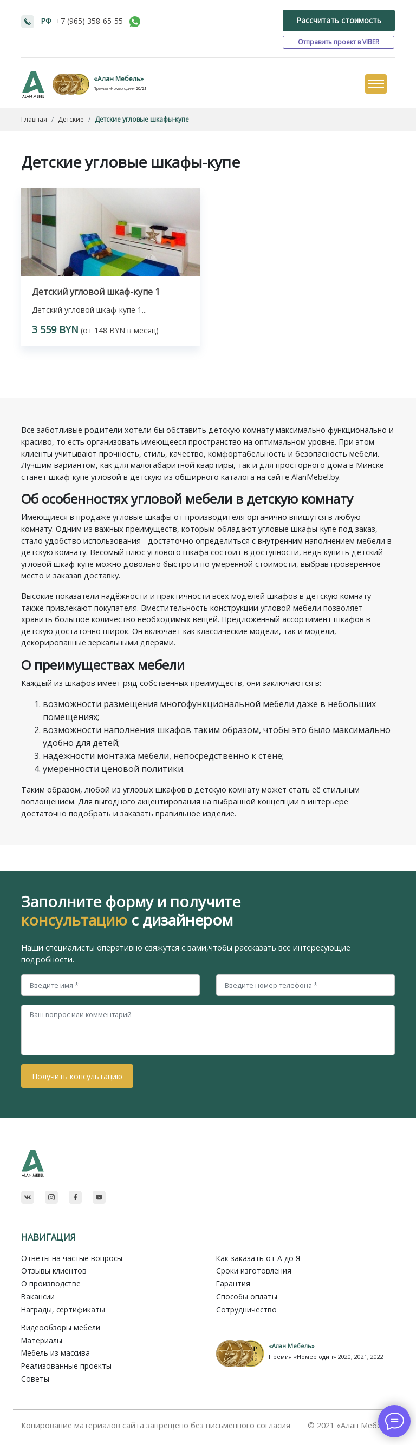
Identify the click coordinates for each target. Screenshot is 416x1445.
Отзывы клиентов (54, 1270)
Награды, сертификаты (63, 1309)
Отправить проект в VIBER (338, 42)
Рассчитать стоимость (338, 20)
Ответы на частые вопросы (71, 1258)
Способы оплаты (246, 1296)
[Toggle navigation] (375, 84)
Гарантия (233, 1283)
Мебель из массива (55, 1353)
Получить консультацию (77, 1076)
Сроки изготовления (253, 1270)
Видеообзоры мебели (60, 1327)
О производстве (51, 1283)
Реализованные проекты (66, 1366)
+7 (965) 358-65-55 (89, 21)
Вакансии (38, 1296)
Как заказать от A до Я (258, 1258)
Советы (35, 1379)
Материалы (41, 1340)
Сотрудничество (246, 1309)
